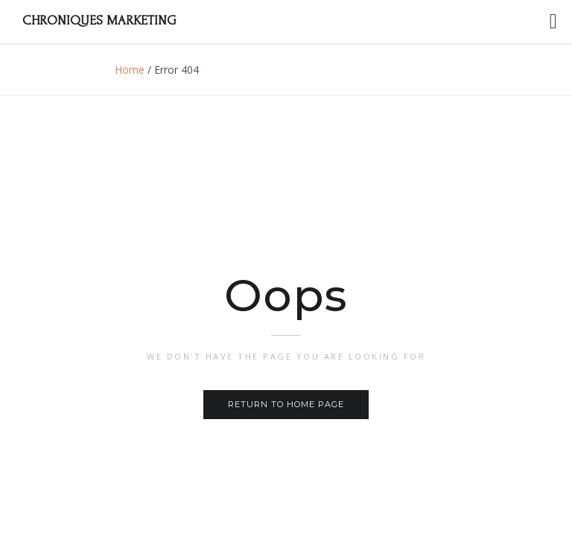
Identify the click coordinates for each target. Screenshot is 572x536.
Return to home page (286, 404)
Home (129, 70)
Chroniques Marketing (99, 20)
